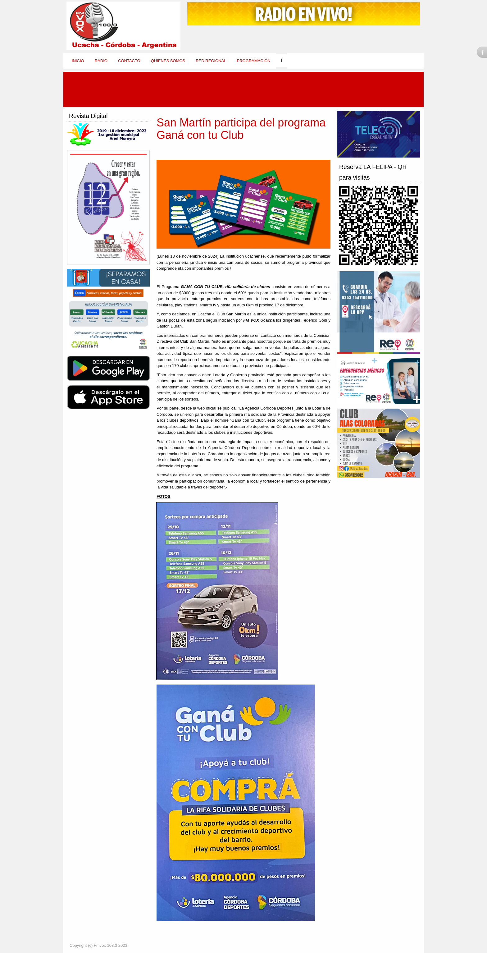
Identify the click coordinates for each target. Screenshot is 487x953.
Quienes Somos (168, 60)
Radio (101, 60)
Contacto (129, 60)
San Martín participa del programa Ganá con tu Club (241, 128)
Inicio (78, 60)
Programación (253, 60)
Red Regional (211, 60)
